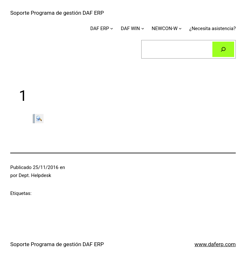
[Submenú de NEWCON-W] (180, 28)
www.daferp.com (215, 244)
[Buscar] (223, 49)
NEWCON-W (165, 28)
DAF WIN (130, 28)
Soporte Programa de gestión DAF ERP (57, 13)
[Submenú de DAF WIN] (142, 28)
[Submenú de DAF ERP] (111, 28)
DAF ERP (99, 28)
